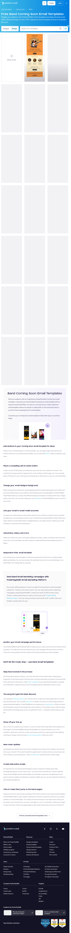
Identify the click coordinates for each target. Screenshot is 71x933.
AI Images (26, 877)
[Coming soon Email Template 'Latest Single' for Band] (11, 108)
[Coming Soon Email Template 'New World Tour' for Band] (11, 310)
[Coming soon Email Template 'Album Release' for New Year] (58, 108)
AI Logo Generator (51, 874)
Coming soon (20, 9)
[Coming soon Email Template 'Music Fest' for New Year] (11, 159)
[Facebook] (44, 829)
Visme (24, 888)
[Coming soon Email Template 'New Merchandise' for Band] (11, 260)
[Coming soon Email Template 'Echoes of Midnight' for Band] (34, 159)
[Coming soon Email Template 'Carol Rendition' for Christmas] (58, 361)
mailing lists (49, 704)
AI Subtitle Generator (52, 866)
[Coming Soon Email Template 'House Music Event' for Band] (11, 209)
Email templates (6, 9)
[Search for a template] (40, 28)
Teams (51, 850)
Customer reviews (9, 855)
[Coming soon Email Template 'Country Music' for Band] (34, 58)
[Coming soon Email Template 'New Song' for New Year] (58, 58)
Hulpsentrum (43, 891)
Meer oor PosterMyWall (11, 842)
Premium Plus (53, 847)
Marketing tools (31, 852)
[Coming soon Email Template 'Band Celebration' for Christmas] (34, 310)
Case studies (7, 847)
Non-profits (53, 855)
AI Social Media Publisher (31, 869)
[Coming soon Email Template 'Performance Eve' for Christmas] (34, 361)
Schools (52, 852)
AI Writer (26, 874)
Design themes (31, 850)
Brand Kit (38, 498)
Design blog (7, 872)
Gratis (51, 842)
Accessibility (43, 894)
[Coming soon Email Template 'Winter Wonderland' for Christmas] (58, 310)
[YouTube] (63, 829)
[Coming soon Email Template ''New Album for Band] (34, 108)
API (40, 899)
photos (47, 454)
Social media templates (34, 847)
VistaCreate (7, 891)
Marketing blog (8, 874)
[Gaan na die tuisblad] (8, 3)
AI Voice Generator (51, 869)
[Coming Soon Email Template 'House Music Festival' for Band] (58, 209)
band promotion (19, 699)
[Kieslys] (66, 3)
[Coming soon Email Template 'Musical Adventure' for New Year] (58, 159)
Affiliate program (8, 850)
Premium (52, 845)
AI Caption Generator (52, 877)
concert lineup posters (34, 735)
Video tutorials (8, 866)
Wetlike (41, 901)
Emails (14, 29)
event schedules (32, 682)
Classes (6, 869)
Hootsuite (25, 894)
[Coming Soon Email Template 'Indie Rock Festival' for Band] (34, 209)
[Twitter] (57, 829)
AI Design (26, 866)
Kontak (41, 888)
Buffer (24, 891)
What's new (7, 845)
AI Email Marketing (29, 872)
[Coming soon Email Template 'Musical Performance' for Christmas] (11, 361)
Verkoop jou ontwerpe (10, 852)
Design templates (32, 842)
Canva (5, 888)
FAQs (40, 896)
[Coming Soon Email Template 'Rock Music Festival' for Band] (58, 260)
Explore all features (32, 855)
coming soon (35, 755)
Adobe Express (8, 894)
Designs (6, 29)
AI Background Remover (53, 872)
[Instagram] (51, 829)
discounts (29, 702)
